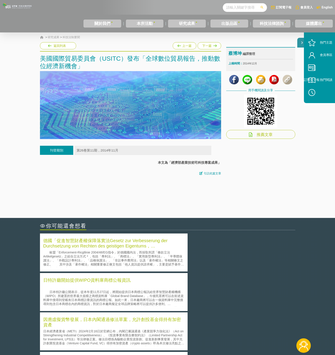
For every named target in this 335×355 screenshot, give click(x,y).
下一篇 (209, 45)
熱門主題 (320, 56)
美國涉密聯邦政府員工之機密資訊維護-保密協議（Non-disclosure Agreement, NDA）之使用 (100, 307)
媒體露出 (314, 24)
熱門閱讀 (320, 93)
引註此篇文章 (212, 173)
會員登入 (306, 7)
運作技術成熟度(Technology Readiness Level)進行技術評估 (87, 300)
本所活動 (145, 24)
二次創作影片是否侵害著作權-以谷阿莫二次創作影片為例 (85, 288)
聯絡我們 (169, 337)
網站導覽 (196, 337)
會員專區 (320, 68)
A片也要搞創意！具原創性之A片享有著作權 (203, 294)
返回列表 (60, 46)
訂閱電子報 (283, 7)
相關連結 (256, 330)
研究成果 (187, 24)
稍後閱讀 (322, 106)
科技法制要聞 (71, 37)
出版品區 (229, 24)
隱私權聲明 (170, 330)
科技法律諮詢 (272, 24)
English (327, 7)
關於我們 (102, 24)
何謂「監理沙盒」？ (186, 288)
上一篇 (184, 45)
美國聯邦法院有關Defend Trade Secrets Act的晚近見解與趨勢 (89, 294)
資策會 (231, 330)
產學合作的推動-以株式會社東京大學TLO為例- (205, 306)
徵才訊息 (196, 330)
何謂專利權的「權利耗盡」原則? (195, 300)
